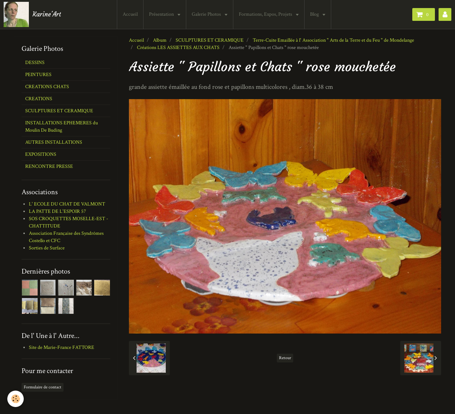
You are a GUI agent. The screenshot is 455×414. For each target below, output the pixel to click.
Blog (315, 14)
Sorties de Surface (47, 248)
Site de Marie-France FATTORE (61, 347)
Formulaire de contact (42, 387)
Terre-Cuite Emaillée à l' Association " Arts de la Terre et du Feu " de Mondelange (333, 40)
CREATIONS (38, 98)
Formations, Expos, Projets (266, 14)
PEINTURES (38, 74)
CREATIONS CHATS (47, 86)
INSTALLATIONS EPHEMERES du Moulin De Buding (61, 126)
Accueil (130, 14)
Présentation (162, 14)
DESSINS (35, 62)
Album (160, 40)
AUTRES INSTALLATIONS (53, 142)
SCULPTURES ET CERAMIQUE (210, 40)
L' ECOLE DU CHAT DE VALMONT (67, 204)
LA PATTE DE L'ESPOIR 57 (57, 211)
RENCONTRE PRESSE (49, 166)
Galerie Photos (207, 14)
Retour (285, 358)
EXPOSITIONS (40, 154)
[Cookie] (15, 399)
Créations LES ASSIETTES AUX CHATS (178, 47)
